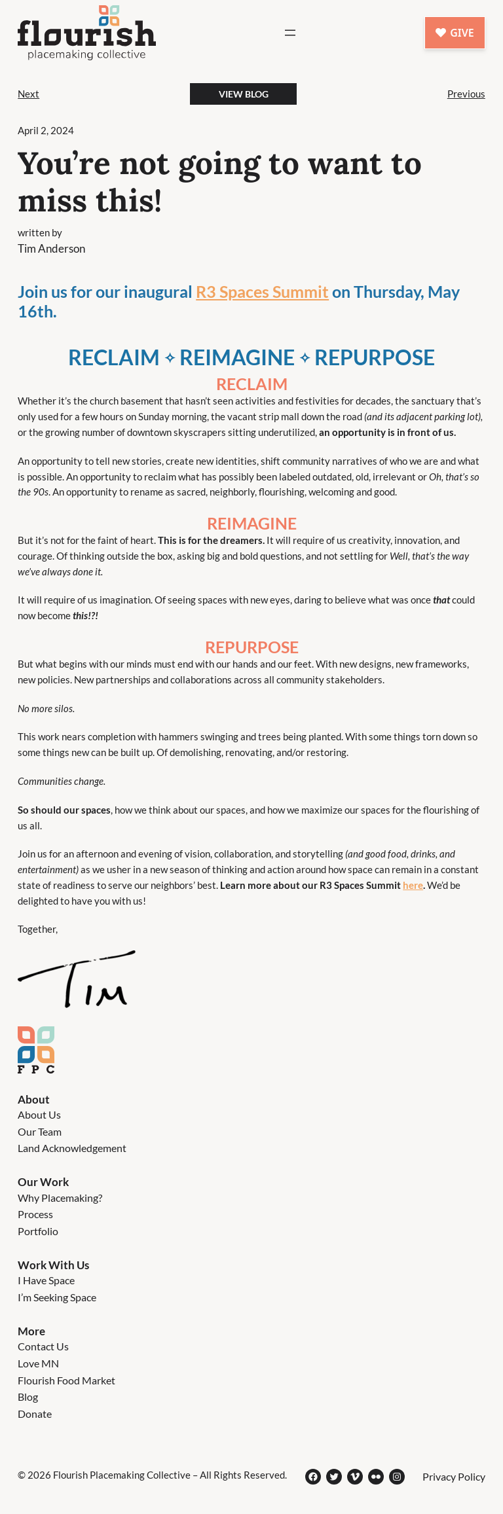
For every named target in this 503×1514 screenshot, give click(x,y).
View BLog (244, 93)
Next (28, 93)
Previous (466, 93)
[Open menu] (290, 33)
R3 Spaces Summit (262, 291)
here (413, 885)
